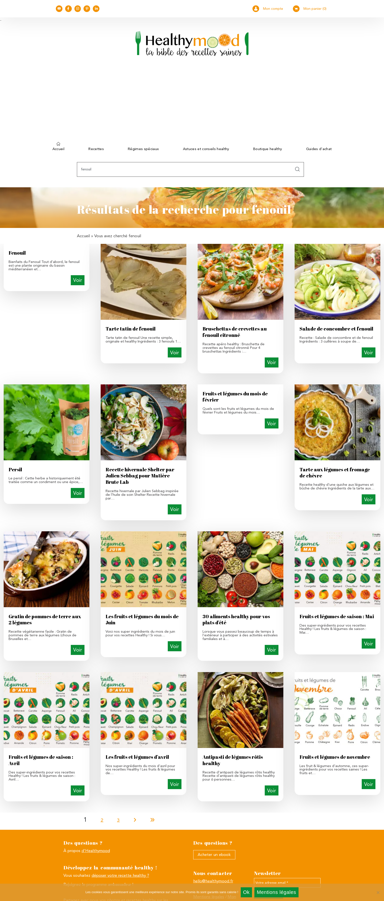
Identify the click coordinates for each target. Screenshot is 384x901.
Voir (77, 280)
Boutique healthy (267, 149)
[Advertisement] (192, 102)
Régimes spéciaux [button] (143, 149)
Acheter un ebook (214, 854)
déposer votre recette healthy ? (120, 875)
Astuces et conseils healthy (206, 149)
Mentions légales (276, 892)
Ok (246, 892)
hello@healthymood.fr (213, 880)
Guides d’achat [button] (319, 149)
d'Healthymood (96, 850)
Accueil (58, 148)
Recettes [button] (96, 149)
